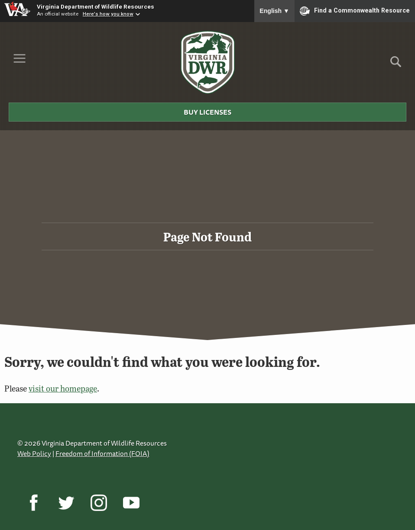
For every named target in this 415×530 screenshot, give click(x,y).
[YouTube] (131, 503)
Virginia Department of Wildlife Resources (95, 6)
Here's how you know (108, 14)
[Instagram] (98, 503)
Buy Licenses (207, 112)
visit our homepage (63, 388)
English (274, 10)
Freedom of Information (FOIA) (102, 453)
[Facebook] (33, 503)
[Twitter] (66, 503)
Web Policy (34, 453)
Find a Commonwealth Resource (355, 10)
